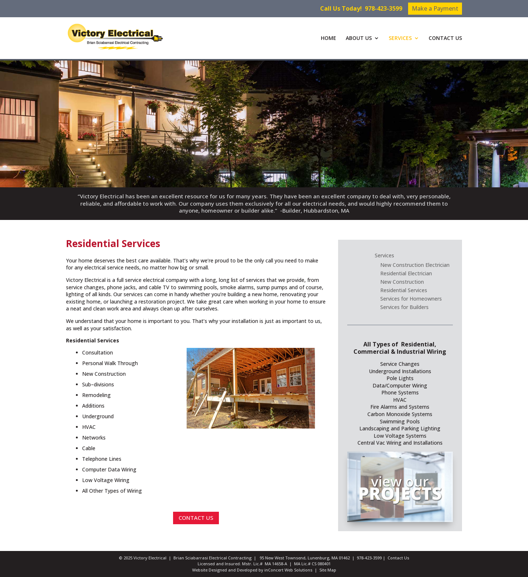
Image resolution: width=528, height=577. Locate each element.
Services (384, 255)
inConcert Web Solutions (288, 570)
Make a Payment (435, 8)
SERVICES (400, 38)
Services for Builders (404, 307)
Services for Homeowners (411, 298)
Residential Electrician (406, 273)
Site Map (327, 570)
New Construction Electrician (415, 264)
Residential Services (403, 290)
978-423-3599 (383, 8)
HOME (328, 38)
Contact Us (398, 558)
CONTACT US (445, 38)
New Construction (402, 281)
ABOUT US (359, 38)
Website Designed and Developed (224, 570)
